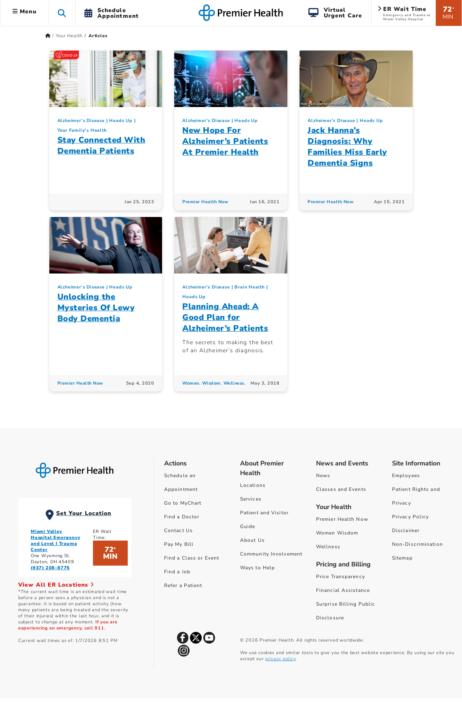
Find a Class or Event (191, 558)
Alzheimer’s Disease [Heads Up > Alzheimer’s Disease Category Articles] (81, 121)
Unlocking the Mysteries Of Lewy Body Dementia (96, 307)
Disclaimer (406, 530)
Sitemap (402, 558)
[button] (62, 12)
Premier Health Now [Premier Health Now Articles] (205, 202)
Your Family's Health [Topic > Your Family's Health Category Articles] (82, 130)
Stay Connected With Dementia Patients (101, 145)
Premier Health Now (342, 519)
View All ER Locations (56, 585)
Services (251, 499)
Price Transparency (340, 576)
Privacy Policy (410, 516)
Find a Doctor (181, 516)
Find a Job (177, 571)
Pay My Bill (179, 544)
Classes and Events (341, 489)
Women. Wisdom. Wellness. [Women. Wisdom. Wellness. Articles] (213, 383)
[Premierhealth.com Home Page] (48, 36)
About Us (252, 540)
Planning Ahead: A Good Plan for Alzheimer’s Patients (225, 317)
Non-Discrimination (417, 544)
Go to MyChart (182, 503)
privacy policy (280, 659)
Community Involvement (271, 554)
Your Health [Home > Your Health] (69, 36)
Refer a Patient (183, 585)
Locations (253, 485)
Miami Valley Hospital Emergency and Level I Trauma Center (55, 540)
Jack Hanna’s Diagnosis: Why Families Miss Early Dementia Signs (347, 146)
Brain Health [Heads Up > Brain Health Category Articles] (249, 287)
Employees (406, 475)
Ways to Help (257, 567)
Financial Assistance (343, 590)
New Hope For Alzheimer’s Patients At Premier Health (225, 141)
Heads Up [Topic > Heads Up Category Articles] (120, 121)
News (323, 475)
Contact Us (178, 530)
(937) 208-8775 (50, 568)
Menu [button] (24, 11)
